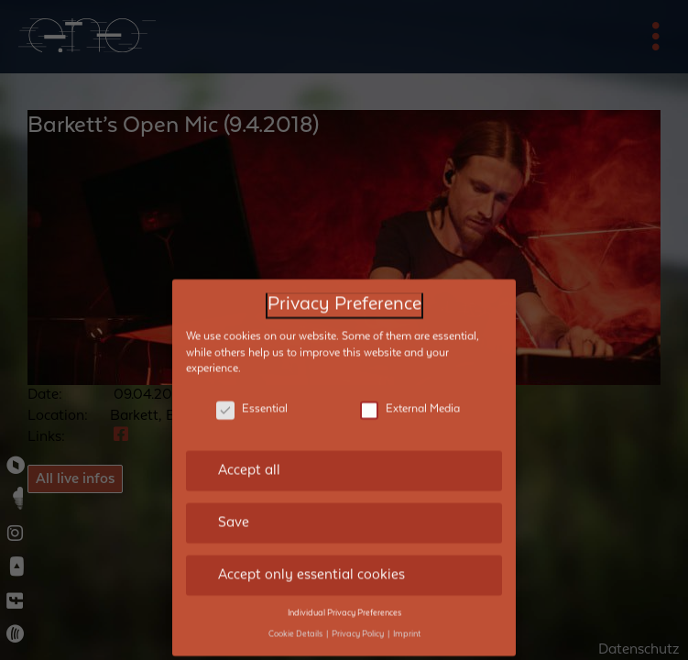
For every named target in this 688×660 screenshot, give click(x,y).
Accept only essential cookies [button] (311, 561)
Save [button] (233, 509)
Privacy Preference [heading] (344, 291)
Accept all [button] (249, 457)
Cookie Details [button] (296, 620)
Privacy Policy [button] (359, 620)
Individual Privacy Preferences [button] (344, 599)
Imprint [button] (406, 620)
